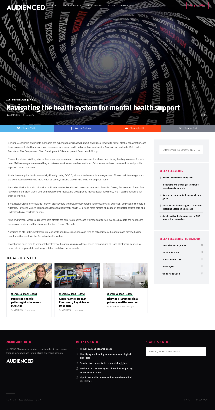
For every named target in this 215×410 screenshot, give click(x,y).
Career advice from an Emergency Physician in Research (74, 302)
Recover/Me (168, 266)
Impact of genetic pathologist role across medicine (26, 302)
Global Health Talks (171, 259)
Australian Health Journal (21, 100)
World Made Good (171, 273)
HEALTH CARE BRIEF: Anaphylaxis (177, 177)
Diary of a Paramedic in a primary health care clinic (123, 300)
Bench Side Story (170, 252)
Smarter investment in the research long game (104, 363)
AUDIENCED (14, 115)
